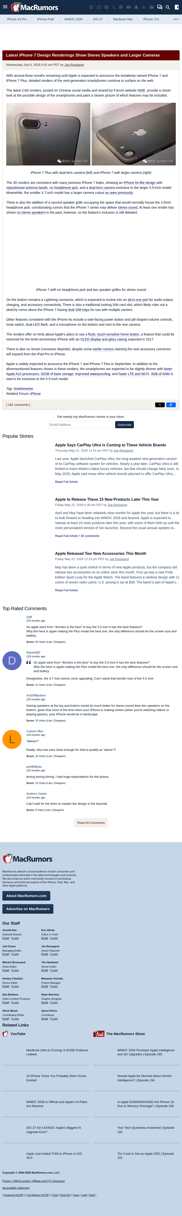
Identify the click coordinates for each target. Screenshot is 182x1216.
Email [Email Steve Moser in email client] (5, 1017)
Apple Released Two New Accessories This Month (103, 553)
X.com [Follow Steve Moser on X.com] (15, 1017)
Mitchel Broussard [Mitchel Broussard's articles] (13, 961)
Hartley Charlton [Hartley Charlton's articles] (12, 977)
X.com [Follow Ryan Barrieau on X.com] (54, 1001)
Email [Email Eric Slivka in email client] (44, 937)
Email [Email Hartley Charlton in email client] (5, 985)
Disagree (59, 641)
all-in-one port (138, 300)
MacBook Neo (123, 19)
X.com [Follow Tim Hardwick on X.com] (54, 969)
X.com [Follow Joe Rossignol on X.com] (54, 953)
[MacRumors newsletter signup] (151, 7)
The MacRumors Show (125, 1033)
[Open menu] (5, 7)
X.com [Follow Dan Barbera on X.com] (15, 1001)
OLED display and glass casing (103, 339)
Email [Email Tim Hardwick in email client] (44, 969)
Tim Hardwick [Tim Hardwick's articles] (49, 961)
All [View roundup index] (176, 19)
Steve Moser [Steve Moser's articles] (10, 1010)
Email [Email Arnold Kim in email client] (5, 937)
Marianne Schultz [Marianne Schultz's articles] (52, 977)
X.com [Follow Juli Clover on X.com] (15, 953)
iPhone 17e (151, 19)
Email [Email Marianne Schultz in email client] (44, 985)
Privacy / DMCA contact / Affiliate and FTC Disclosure (33, 1181)
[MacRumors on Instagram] (99, 7)
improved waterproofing (92, 374)
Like (49, 641)
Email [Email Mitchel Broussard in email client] (5, 969)
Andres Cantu (36, 793)
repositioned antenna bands (27, 188)
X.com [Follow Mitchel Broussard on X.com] (15, 969)
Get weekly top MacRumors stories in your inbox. (91, 416)
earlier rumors (103, 349)
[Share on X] (160, 404)
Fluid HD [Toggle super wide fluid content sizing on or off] (65, 1195)
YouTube (18, 1033)
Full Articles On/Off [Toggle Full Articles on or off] (38, 1195)
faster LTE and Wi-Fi (134, 374)
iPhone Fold (45, 19)
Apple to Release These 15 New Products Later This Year (110, 499)
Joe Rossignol (74, 65)
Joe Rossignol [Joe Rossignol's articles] (50, 945)
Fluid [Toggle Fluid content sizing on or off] (55, 1195)
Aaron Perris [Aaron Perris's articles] (49, 1010)
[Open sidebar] (177, 7)
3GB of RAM (160, 374)
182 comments (18, 405)
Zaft (29, 617)
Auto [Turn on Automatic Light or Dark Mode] (76, 1195)
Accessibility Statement (15, 1188)
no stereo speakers (31, 212)
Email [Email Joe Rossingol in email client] (44, 953)
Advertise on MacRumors (28, 908)
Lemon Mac (35, 731)
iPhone (35, 394)
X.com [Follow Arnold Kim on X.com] (15, 937)
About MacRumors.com (26, 895)
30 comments (89, 536)
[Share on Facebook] (171, 404)
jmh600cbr (34, 766)
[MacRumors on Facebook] (106, 7)
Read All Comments (91, 822)
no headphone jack (64, 188)
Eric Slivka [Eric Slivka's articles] (48, 929)
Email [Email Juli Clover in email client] (5, 953)
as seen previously (119, 193)
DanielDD (33, 652)
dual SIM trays (78, 310)
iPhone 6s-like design (139, 183)
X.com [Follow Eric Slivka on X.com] (54, 937)
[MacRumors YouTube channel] (128, 7)
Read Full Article (66, 482)
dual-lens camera (102, 188)
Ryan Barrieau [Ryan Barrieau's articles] (50, 993)
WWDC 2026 (73, 19)
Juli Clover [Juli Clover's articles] (9, 945)
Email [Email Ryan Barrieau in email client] (44, 1001)
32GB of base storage (57, 374)
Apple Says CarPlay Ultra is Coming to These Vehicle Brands (114, 445)
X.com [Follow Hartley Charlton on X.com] (15, 985)
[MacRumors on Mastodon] (121, 7)
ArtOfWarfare (36, 695)
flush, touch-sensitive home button (113, 334)
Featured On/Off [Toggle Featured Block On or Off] (13, 1195)
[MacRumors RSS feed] (144, 7)
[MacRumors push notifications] (136, 7)
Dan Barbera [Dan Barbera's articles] (10, 993)
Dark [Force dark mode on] (92, 1195)
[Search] (169, 7)
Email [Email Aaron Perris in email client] (44, 1017)
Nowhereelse (23, 389)
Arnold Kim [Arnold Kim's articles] (9, 929)
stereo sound (127, 207)
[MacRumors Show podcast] (91, 7)
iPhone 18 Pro (17, 19)
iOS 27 (98, 19)
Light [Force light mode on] (84, 1195)
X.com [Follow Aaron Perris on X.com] (54, 1017)
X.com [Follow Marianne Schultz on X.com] (54, 985)
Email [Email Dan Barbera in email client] (5, 1001)
